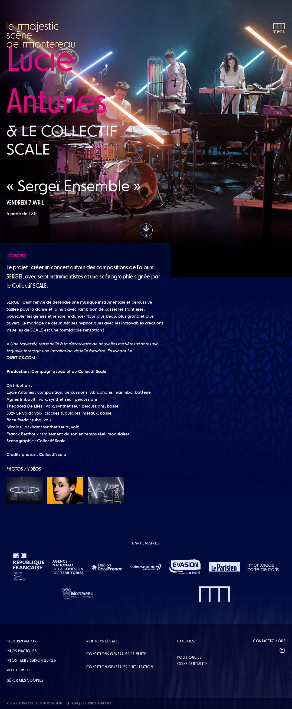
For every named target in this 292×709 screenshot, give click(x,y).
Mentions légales (103, 641)
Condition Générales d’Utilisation (119, 667)
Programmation (21, 641)
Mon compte (18, 670)
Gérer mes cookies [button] (24, 680)
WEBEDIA (106, 703)
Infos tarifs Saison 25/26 (31, 660)
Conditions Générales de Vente (116, 654)
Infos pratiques (21, 651)
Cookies (185, 641)
